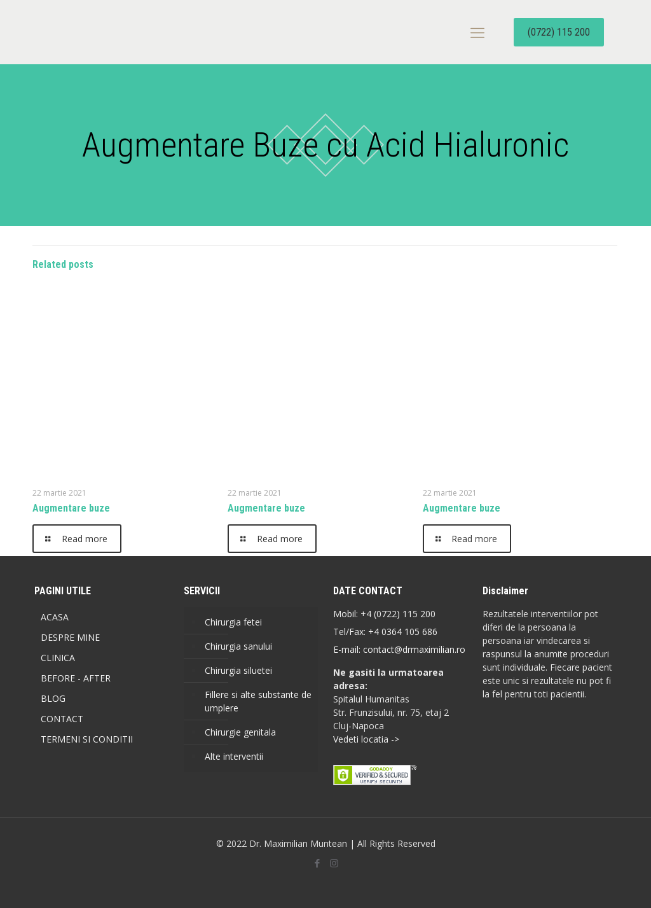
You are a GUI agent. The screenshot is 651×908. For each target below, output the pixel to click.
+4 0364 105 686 (401, 631)
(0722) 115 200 (559, 32)
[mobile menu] (477, 32)
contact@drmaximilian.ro (414, 649)
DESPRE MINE (70, 637)
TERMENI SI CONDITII (87, 739)
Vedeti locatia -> (366, 739)
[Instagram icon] (334, 862)
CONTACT (62, 719)
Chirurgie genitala (240, 732)
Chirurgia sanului (238, 646)
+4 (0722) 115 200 (397, 614)
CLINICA (58, 658)
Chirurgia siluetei (238, 670)
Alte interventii (234, 756)
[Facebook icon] (317, 862)
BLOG (53, 698)
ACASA (55, 617)
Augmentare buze (71, 508)
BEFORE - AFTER (76, 678)
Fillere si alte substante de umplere (258, 701)
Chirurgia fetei (233, 622)
